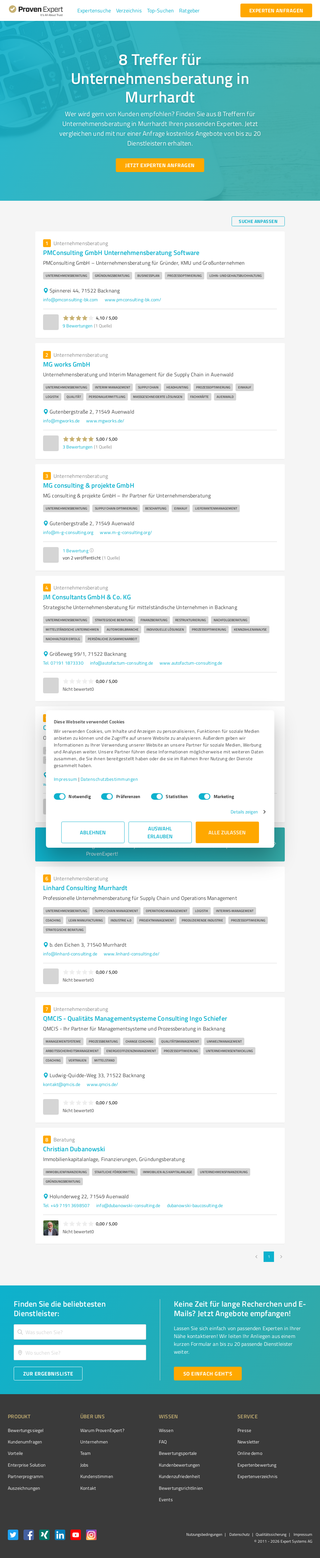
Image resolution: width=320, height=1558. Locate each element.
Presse (208, 1430)
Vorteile (15, 1453)
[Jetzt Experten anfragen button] (160, 165)
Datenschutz (239, 1534)
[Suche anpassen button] (258, 221)
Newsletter (212, 1442)
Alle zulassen (227, 832)
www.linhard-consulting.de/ (132, 954)
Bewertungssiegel (25, 1430)
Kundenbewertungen (155, 1465)
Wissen (141, 1430)
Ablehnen (93, 832)
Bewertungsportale (153, 1453)
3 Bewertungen (78, 447)
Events (141, 1499)
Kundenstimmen (84, 1476)
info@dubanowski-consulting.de (128, 1205)
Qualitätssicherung (271, 1534)
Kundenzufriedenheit (154, 1476)
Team (73, 1453)
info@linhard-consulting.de (70, 954)
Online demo (213, 1453)
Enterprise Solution (27, 1465)
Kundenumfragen (25, 1442)
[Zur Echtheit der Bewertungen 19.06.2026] (287, 1488)
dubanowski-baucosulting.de (195, 1205)
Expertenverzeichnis (221, 1476)
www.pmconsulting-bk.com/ (133, 299)
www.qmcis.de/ (102, 1084)
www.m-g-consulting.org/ (126, 532)
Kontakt (76, 1488)
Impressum (73, 779)
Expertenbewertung (220, 1465)
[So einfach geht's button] (208, 1373)
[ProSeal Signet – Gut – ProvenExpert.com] (287, 1442)
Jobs (72, 1465)
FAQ (138, 1442)
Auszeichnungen (24, 1488)
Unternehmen (82, 1442)
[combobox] (80, 1332)
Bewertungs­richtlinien (156, 1488)
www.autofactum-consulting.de (191, 663)
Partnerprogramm (25, 1476)
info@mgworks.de (61, 420)
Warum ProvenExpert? (90, 1430)
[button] (94, 10)
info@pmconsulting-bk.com (70, 299)
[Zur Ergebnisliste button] (48, 1373)
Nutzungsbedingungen (204, 1534)
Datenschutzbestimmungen (117, 779)
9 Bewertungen (78, 326)
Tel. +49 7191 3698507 (66, 1205)
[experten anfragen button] (276, 10)
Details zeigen (236, 812)
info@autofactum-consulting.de (121, 663)
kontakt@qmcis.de (61, 1084)
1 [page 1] (269, 1256)
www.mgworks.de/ (105, 420)
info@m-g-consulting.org (68, 532)
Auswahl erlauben (160, 832)
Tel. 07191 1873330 (63, 663)
